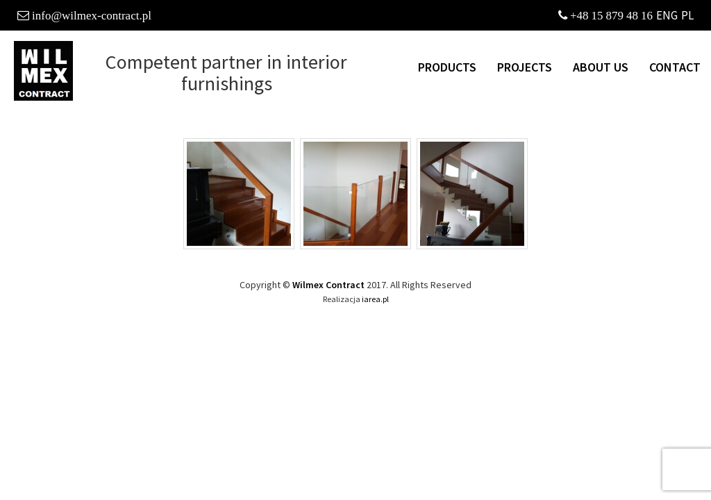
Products (447, 67)
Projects (524, 67)
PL (687, 15)
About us (600, 67)
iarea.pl (375, 299)
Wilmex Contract (328, 284)
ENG (667, 15)
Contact (675, 67)
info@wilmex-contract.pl (91, 15)
